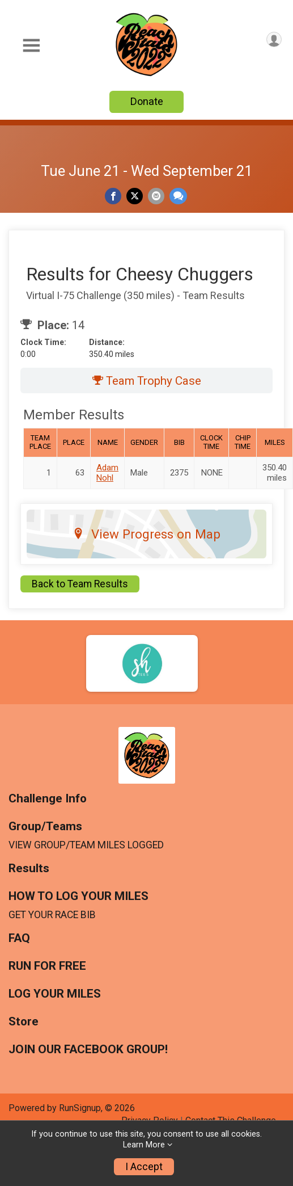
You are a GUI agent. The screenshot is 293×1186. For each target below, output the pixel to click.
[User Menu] (274, 39)
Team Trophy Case (146, 381)
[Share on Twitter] (134, 196)
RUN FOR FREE (47, 966)
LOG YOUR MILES (55, 993)
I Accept (144, 1166)
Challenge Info (48, 798)
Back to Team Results (80, 584)
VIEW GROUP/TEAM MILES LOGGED (86, 845)
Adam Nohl (107, 472)
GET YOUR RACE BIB (52, 914)
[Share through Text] (178, 196)
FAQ (19, 938)
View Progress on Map (146, 534)
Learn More (144, 1145)
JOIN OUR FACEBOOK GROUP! (88, 1049)
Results (29, 868)
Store (24, 1021)
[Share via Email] (156, 196)
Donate (146, 101)
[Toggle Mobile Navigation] (31, 45)
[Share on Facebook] (113, 196)
